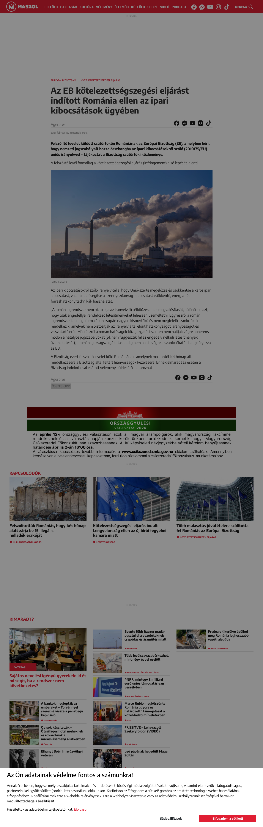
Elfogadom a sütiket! (228, 818)
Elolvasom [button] (82, 809)
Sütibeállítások (171, 818)
